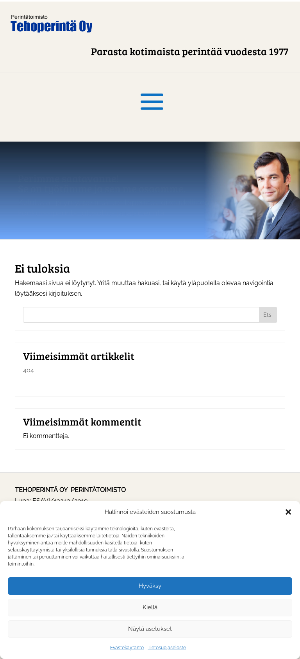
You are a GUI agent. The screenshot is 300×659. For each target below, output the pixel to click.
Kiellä (150, 607)
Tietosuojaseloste (167, 647)
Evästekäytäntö (127, 647)
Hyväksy (150, 585)
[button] (288, 512)
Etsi (268, 315)
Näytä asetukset (150, 628)
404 (28, 370)
